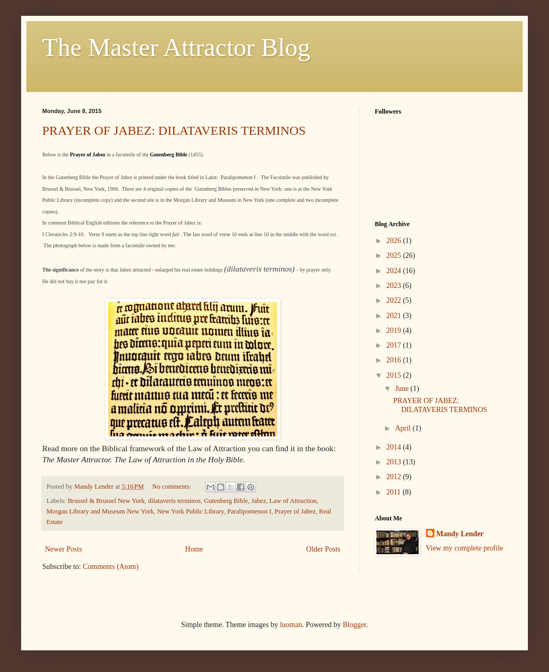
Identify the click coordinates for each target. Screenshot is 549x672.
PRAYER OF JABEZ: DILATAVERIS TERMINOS (174, 130)
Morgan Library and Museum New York (100, 511)
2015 (394, 375)
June (402, 389)
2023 (394, 286)
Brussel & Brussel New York (106, 501)
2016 (394, 360)
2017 (394, 345)
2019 (394, 330)
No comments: (172, 486)
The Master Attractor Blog (176, 47)
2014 (394, 447)
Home (194, 549)
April (403, 428)
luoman (291, 625)
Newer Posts (63, 549)
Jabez (258, 501)
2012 (394, 477)
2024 (394, 271)
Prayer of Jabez (295, 511)
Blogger (354, 625)
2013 (394, 462)
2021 (394, 316)
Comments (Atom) (110, 567)
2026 (394, 241)
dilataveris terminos (174, 501)
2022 (394, 300)
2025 (394, 255)
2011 (394, 492)
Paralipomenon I (249, 511)
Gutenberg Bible (226, 501)
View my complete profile (465, 548)
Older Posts (323, 549)
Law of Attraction (293, 501)
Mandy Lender (460, 534)
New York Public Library (190, 511)
